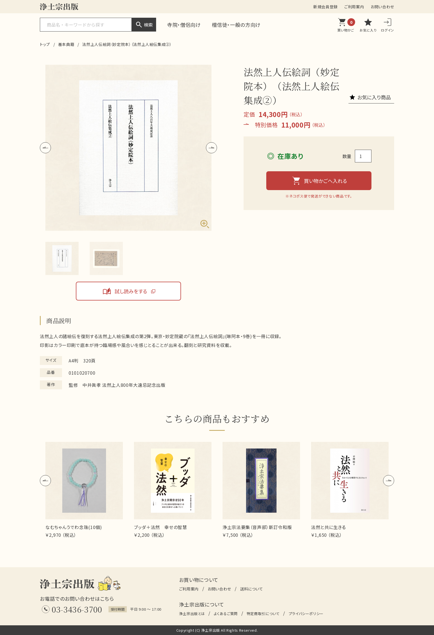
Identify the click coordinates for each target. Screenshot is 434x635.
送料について (251, 589)
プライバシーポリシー (306, 613)
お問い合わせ (382, 6)
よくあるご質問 (225, 613)
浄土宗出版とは (192, 613)
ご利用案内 (354, 6)
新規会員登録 (325, 6)
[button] (45, 147)
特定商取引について (263, 613)
